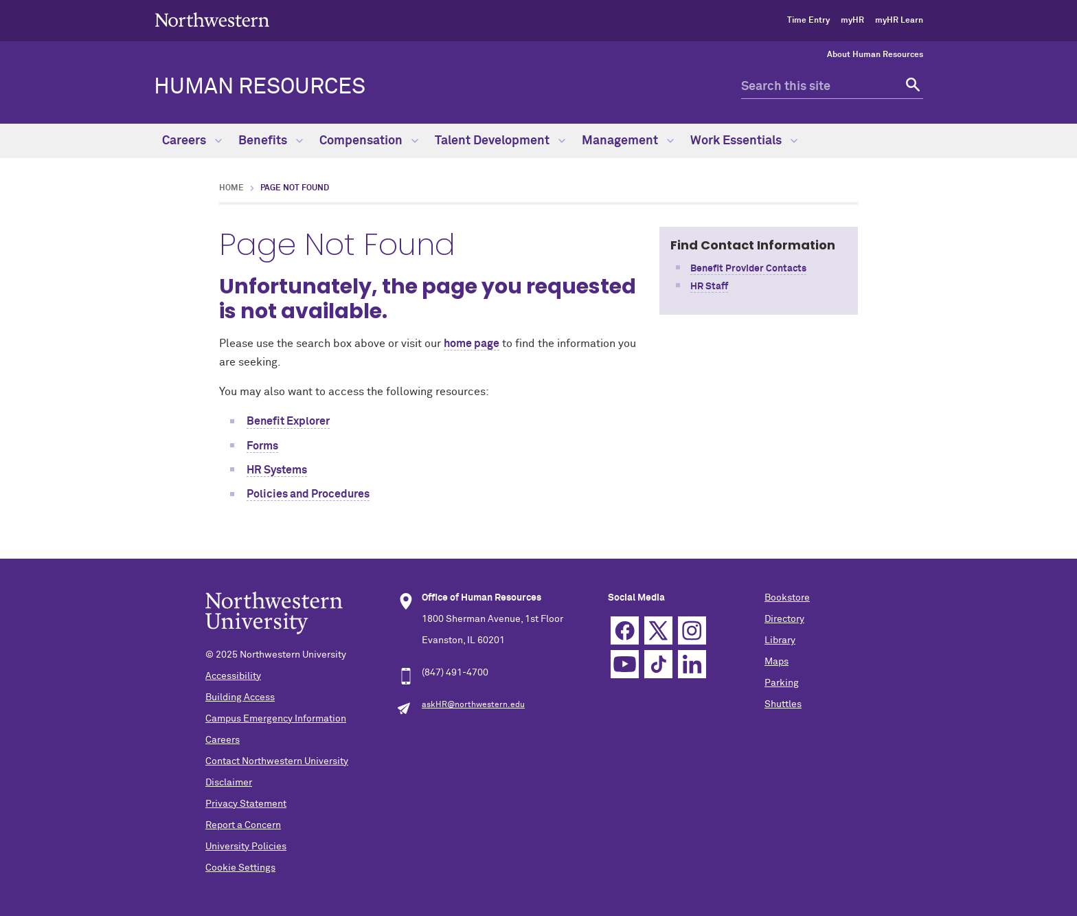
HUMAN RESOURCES (259, 87)
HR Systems (277, 470)
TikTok (658, 664)
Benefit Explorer (288, 421)
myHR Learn (899, 20)
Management (628, 141)
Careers (192, 141)
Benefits (270, 141)
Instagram (692, 630)
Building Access (240, 697)
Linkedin (692, 664)
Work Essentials (743, 141)
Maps (776, 662)
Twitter (658, 630)
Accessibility (233, 676)
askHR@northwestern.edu (473, 705)
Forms (262, 445)
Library (779, 640)
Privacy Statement (245, 804)
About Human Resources (875, 55)
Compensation (368, 141)
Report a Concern (243, 825)
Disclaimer (228, 782)
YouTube (625, 664)
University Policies (245, 846)
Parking (781, 683)
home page (471, 343)
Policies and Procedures (308, 494)
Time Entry (808, 20)
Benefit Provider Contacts (748, 268)
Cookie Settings (240, 868)
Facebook (625, 630)
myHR (852, 20)
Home (231, 188)
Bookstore (787, 598)
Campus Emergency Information (275, 719)
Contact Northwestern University (276, 761)
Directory (784, 619)
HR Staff (709, 286)
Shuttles (783, 704)
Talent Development (500, 141)
